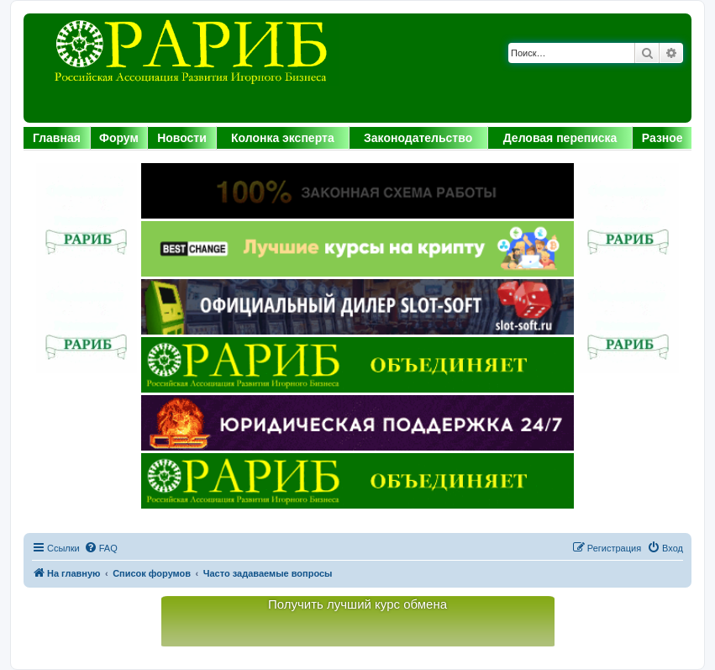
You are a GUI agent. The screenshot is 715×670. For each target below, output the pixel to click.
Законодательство (418, 138)
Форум (119, 138)
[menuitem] (101, 548)
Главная (57, 138)
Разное (662, 138)
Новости (182, 138)
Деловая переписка (560, 138)
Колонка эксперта (282, 138)
